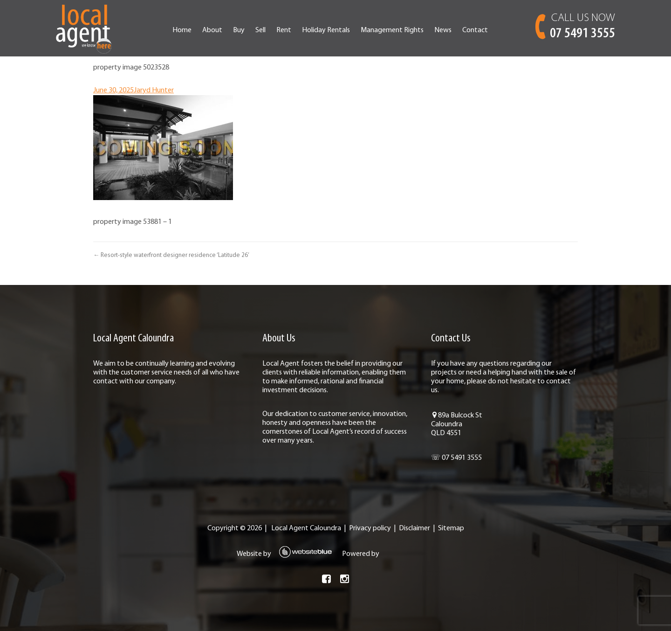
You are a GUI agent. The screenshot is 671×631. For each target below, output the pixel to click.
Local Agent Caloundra (306, 528)
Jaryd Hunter (154, 90)
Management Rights (392, 30)
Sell (260, 30)
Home (182, 30)
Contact (475, 30)
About (212, 30)
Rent (283, 30)
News (443, 30)
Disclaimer (414, 528)
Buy (239, 30)
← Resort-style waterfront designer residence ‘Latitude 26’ (171, 255)
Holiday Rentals (326, 30)
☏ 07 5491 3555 (456, 458)
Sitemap (451, 528)
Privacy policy (370, 528)
